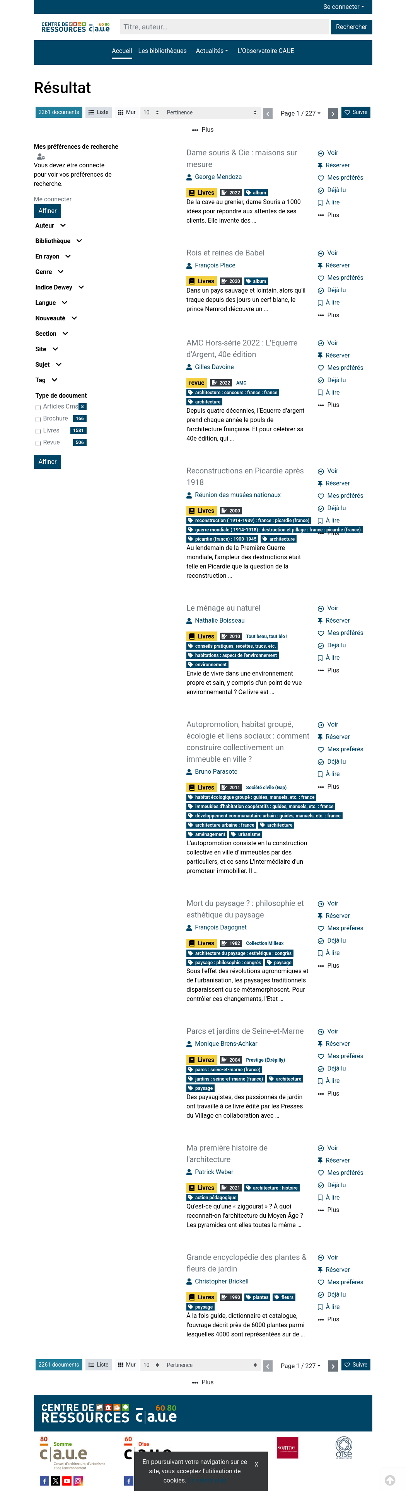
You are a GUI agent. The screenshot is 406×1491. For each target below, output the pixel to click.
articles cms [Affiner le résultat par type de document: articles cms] (60, 406)
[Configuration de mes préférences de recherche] (42, 156)
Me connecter (53, 199)
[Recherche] (224, 26)
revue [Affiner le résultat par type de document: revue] (51, 442)
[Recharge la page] (152, 113)
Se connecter (342, 6)
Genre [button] (50, 272)
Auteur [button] (51, 225)
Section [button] (52, 333)
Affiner (48, 210)
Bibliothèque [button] (59, 241)
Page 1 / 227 (298, 113)
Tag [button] (46, 380)
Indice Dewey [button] (60, 287)
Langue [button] (52, 302)
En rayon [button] (53, 256)
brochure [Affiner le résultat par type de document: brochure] (55, 418)
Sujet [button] (48, 364)
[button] (212, 51)
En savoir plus (207, 1480)
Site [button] (47, 349)
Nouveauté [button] (56, 318)
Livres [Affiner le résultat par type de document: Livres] (51, 430)
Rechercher (351, 27)
